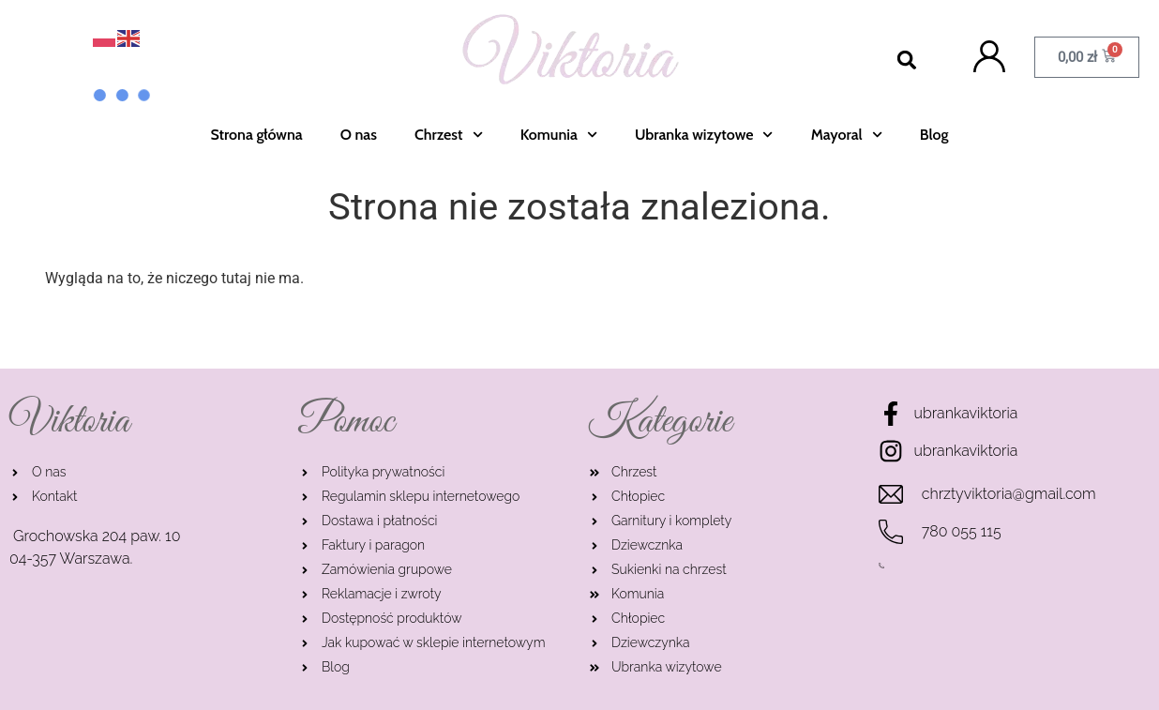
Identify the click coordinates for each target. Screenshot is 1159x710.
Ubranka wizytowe (704, 134)
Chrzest (448, 134)
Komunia (558, 134)
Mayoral (846, 134)
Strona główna (257, 135)
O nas (358, 135)
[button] (907, 60)
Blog (934, 135)
